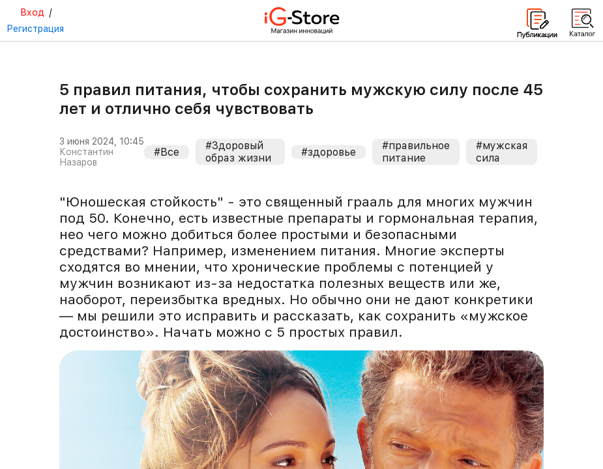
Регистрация (35, 28)
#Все (166, 152)
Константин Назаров (86, 157)
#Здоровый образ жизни (238, 151)
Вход (32, 12)
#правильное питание (416, 151)
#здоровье (328, 152)
